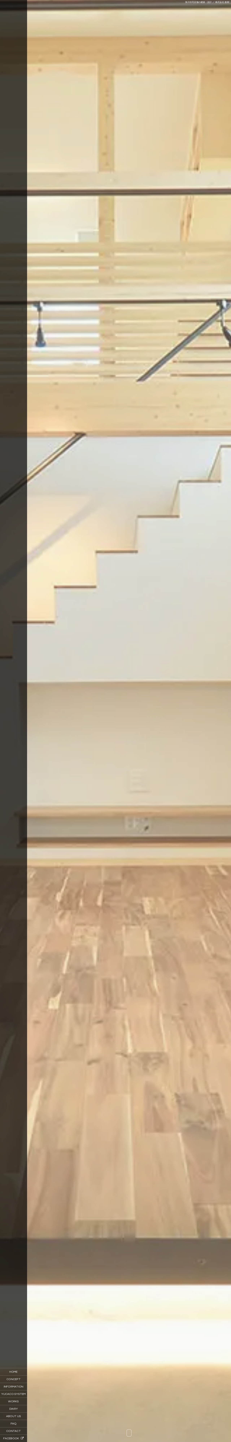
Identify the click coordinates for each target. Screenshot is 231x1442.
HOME (13, 1371)
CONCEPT (13, 1379)
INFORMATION (13, 1386)
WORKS (13, 1401)
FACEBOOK (13, 1438)
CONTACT (13, 1431)
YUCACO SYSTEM (13, 1394)
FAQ (14, 1423)
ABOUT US (13, 1416)
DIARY (13, 1408)
